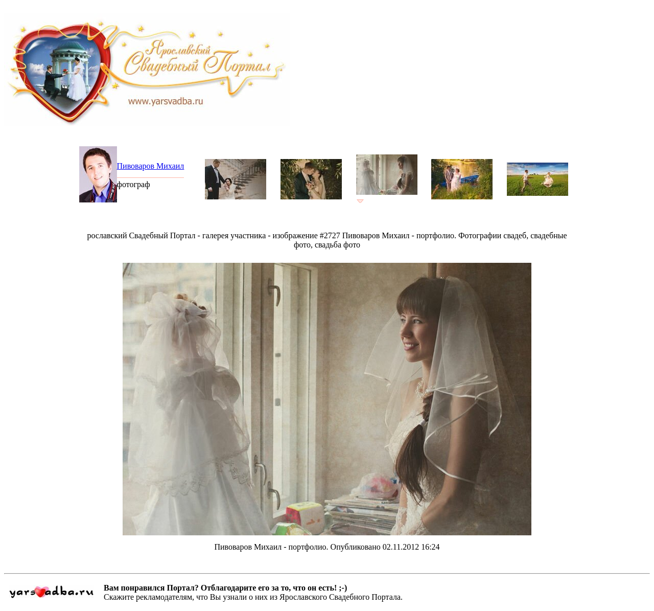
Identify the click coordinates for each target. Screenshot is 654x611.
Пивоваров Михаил (150, 166)
